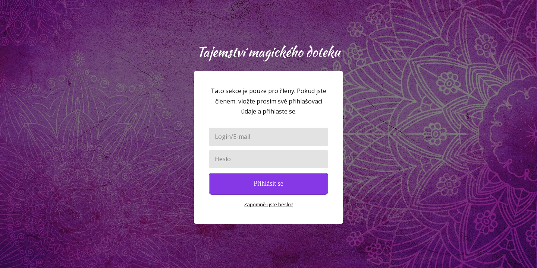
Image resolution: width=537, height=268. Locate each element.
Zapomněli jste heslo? (268, 204)
